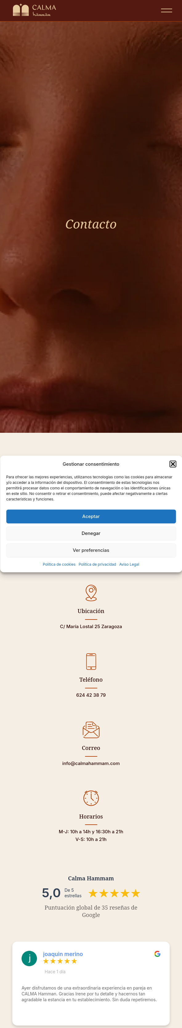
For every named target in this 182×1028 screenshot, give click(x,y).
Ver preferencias (91, 550)
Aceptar (91, 516)
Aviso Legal (129, 564)
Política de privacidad (97, 564)
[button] (173, 464)
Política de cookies (59, 564)
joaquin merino (63, 954)
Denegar (91, 533)
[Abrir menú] (166, 10)
